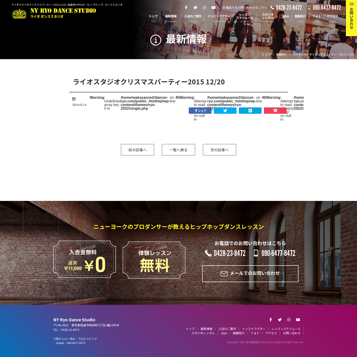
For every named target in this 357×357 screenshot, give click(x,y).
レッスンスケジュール (286, 329)
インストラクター (253, 329)
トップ (190, 329)
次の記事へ (219, 149)
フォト (255, 333)
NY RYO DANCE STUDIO (63, 13)
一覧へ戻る (178, 149)
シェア (200, 111)
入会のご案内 (227, 329)
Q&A (224, 333)
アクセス (271, 333)
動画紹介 (239, 333)
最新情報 (206, 329)
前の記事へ (137, 149)
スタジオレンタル (203, 333)
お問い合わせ (292, 333)
